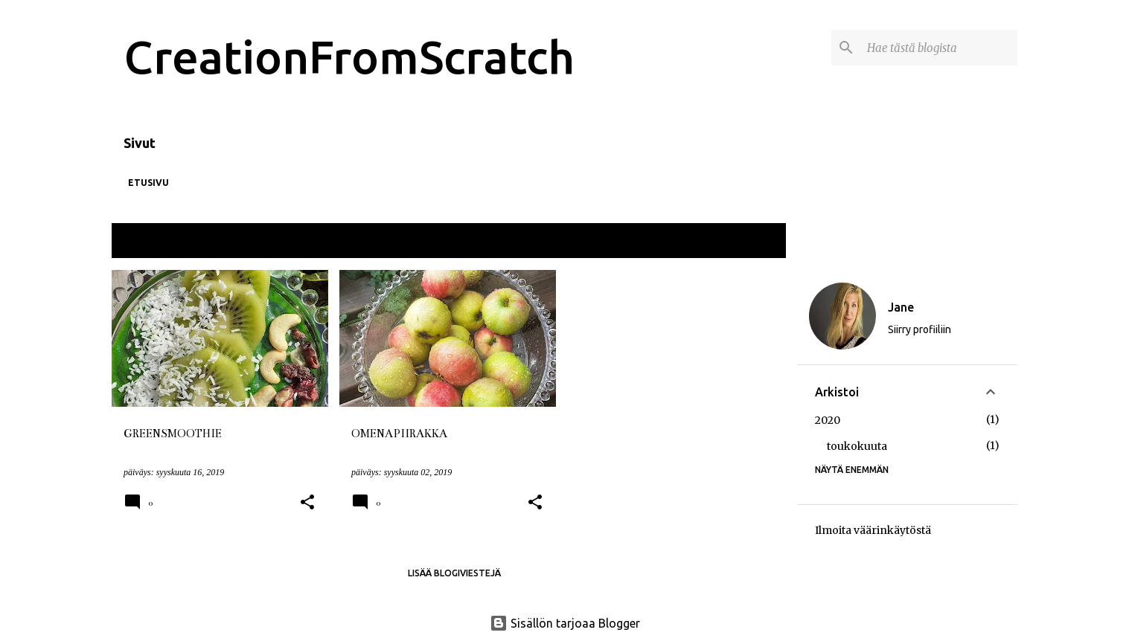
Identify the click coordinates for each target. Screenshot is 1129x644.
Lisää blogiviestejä (454, 573)
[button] (307, 502)
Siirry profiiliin (919, 329)
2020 (827, 420)
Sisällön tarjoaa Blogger (565, 623)
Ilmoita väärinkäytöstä (873, 530)
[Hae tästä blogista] (939, 47)
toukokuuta (857, 446)
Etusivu (148, 182)
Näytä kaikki (745, 242)
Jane (901, 307)
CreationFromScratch (349, 56)
